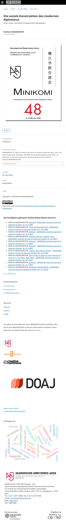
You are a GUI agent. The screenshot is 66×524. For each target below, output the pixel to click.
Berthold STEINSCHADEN (39, 267)
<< (4, 273)
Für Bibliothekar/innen (11, 293)
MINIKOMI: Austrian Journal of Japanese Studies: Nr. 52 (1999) (35, 252)
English (6, 310)
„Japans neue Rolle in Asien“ (40, 251)
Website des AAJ (34, 330)
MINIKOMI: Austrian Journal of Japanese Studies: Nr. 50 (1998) (33, 228)
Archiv (13, 9)
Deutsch (7, 307)
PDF (7, 130)
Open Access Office (11, 408)
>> (15, 273)
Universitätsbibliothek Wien (14, 411)
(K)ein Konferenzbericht (38, 227)
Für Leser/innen (9, 286)
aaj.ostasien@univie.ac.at (21, 498)
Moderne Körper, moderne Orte (42, 236)
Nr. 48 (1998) (22, 9)
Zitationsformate (10, 164)
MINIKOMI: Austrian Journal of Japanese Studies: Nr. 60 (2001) (33, 239)
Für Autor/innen (9, 289)
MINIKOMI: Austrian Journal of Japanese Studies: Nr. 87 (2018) (33, 268)
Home (6, 9)
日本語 (6, 314)
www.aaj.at (13, 500)
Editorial (32, 222)
